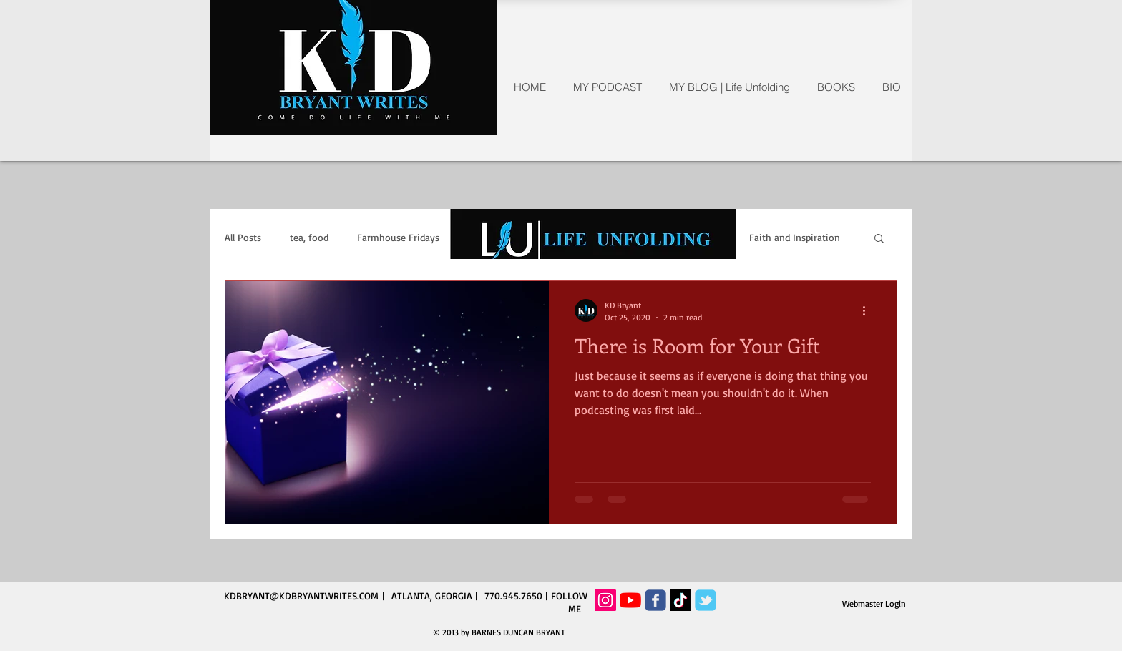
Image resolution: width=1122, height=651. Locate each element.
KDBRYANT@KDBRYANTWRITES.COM (301, 595)
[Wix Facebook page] (655, 600)
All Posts (243, 237)
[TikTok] (680, 600)
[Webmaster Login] (874, 604)
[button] (879, 239)
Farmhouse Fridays (398, 237)
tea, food (309, 237)
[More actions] (868, 310)
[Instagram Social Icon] (605, 600)
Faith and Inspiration (794, 237)
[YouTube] (630, 600)
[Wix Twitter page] (705, 600)
